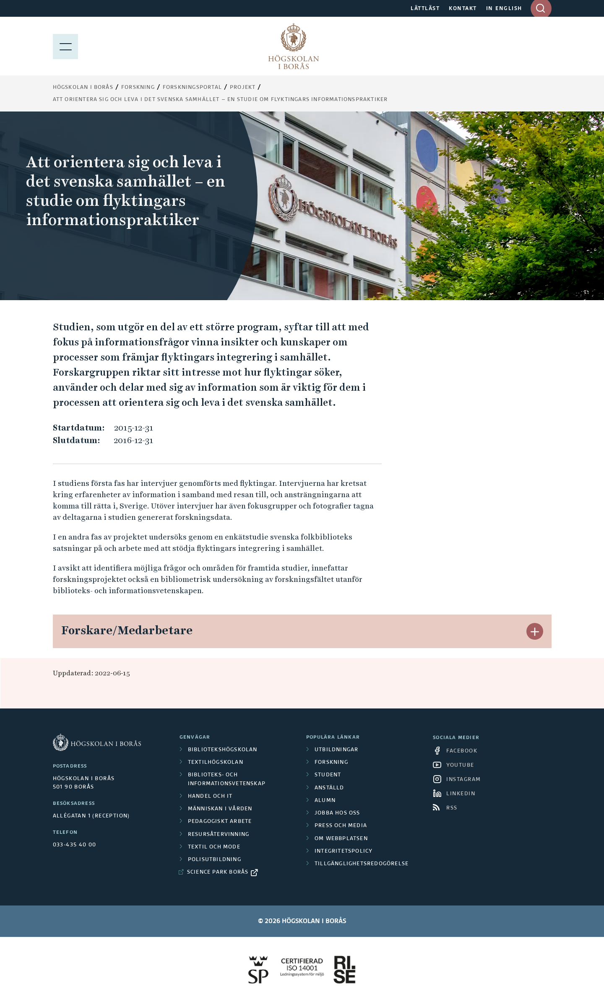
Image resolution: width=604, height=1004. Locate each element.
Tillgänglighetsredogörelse (362, 864)
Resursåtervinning (218, 835)
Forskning (138, 88)
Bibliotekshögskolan (223, 750)
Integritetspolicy (343, 851)
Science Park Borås (218, 872)
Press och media (341, 826)
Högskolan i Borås (83, 88)
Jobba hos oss (337, 813)
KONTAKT (463, 9)
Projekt (242, 88)
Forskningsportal (192, 88)
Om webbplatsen (341, 839)
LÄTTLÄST (425, 9)
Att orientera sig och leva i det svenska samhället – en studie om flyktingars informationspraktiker (220, 100)
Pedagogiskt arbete (220, 822)
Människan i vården (220, 809)
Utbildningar (336, 750)
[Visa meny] (65, 46)
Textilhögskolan (215, 762)
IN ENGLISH (504, 9)
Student (328, 775)
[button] (534, 631)
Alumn (325, 801)
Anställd (329, 788)
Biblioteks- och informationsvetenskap (227, 779)
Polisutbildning (214, 860)
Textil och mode (214, 847)
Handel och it (210, 796)
